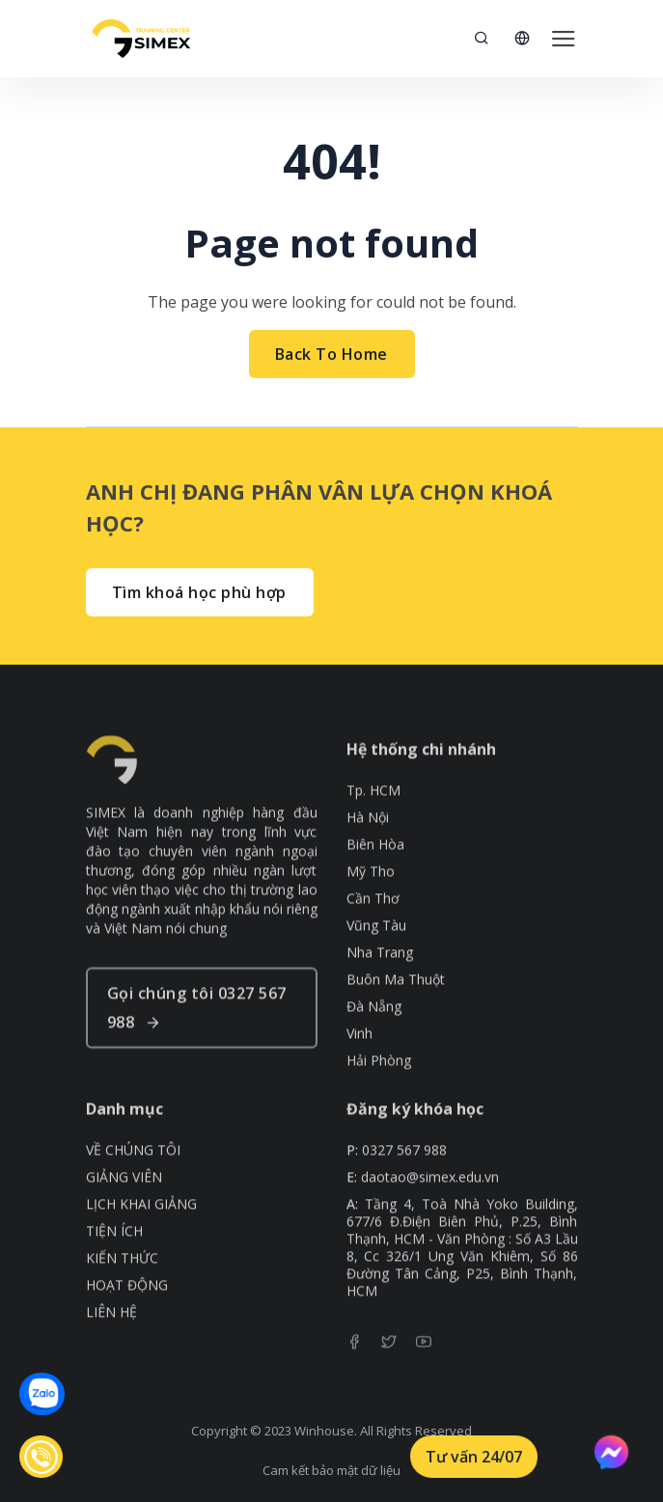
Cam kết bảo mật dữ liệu (331, 1470)
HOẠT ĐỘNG (127, 1308)
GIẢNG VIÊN (124, 1200)
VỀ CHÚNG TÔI (133, 1173)
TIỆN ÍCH (114, 1254)
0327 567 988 (404, 1173)
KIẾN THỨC (122, 1281)
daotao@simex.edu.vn (430, 1200)
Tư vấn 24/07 (474, 1456)
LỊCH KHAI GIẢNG (141, 1227)
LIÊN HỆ (111, 1335)
